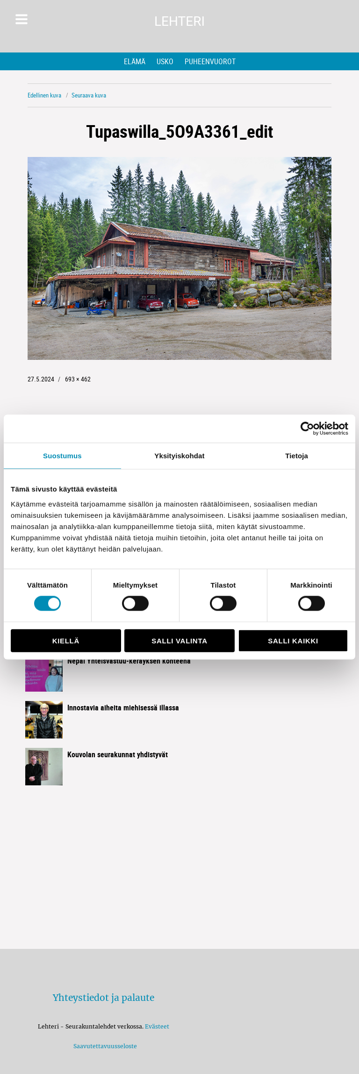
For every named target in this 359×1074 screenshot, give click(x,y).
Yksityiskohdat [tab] (179, 456)
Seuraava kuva (89, 95)
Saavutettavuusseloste (104, 1046)
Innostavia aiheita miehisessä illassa (123, 707)
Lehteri (179, 21)
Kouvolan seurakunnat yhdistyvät (117, 754)
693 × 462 (78, 378)
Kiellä (65, 640)
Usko (165, 61)
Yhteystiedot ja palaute (103, 997)
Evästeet (157, 1026)
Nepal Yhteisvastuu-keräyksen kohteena (129, 661)
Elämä (134, 61)
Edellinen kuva (44, 95)
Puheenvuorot (210, 61)
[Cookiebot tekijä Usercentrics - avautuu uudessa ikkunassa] (307, 429)
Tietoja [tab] (296, 456)
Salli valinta (179, 640)
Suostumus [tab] (62, 456)
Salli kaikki (293, 640)
